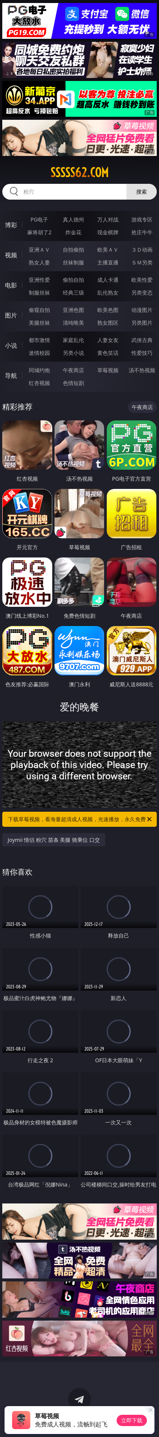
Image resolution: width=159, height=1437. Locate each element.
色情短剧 (73, 382)
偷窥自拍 (39, 309)
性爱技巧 (142, 352)
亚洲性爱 (39, 279)
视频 (11, 255)
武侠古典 (142, 340)
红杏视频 (39, 382)
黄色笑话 (107, 352)
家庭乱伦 (73, 340)
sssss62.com (79, 172)
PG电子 (39, 219)
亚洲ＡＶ (39, 249)
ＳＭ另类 (142, 262)
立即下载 (131, 1420)
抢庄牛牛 (142, 232)
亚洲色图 (73, 309)
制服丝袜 (39, 292)
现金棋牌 (107, 232)
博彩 (11, 225)
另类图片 (142, 322)
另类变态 (142, 292)
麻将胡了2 (39, 232)
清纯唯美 (73, 322)
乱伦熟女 (107, 292)
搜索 (141, 191)
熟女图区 (107, 322)
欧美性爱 (142, 279)
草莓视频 (107, 370)
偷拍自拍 (73, 279)
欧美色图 (107, 309)
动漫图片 (142, 309)
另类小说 (73, 352)
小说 (11, 345)
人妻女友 (107, 340)
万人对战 (107, 219)
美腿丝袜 (39, 322)
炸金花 (73, 232)
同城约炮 (39, 370)
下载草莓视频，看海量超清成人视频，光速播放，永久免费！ (80, 819)
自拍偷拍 (73, 249)
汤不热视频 (142, 370)
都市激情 (39, 340)
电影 (11, 285)
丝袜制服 (73, 262)
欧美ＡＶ (107, 249)
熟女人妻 (39, 262)
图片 (11, 315)
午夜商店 (73, 370)
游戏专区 (142, 219)
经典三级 (73, 292)
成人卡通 (107, 279)
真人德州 (73, 219)
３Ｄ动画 (142, 249)
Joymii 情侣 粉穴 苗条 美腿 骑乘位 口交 (54, 839)
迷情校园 (39, 352)
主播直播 (107, 262)
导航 (11, 375)
